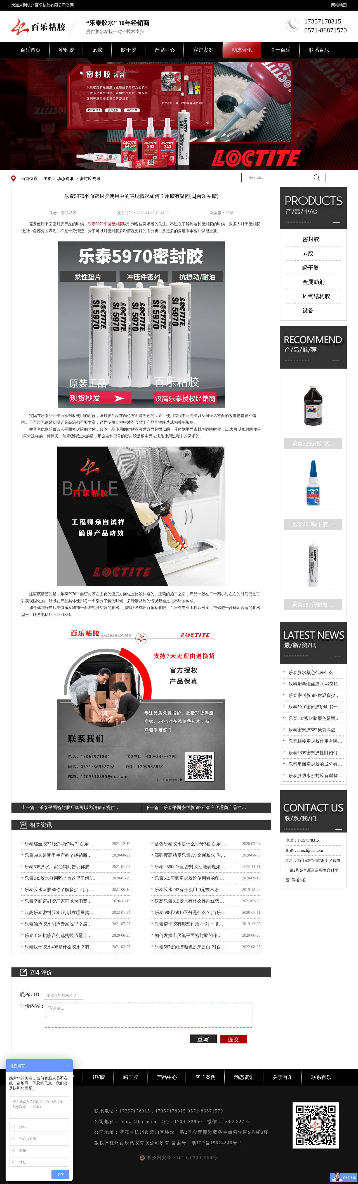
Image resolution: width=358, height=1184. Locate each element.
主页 (47, 178)
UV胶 (99, 1077)
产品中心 (165, 50)
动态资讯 (242, 50)
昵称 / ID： (32, 994)
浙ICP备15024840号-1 (217, 1142)
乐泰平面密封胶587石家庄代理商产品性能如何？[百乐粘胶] (204, 808)
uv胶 (98, 50)
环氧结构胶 (316, 296)
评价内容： (32, 1006)
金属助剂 (313, 282)
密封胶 (66, 50)
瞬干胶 (128, 50)
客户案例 (203, 50)
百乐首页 (30, 50)
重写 (203, 1039)
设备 (308, 310)
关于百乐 (280, 50)
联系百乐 (319, 50)
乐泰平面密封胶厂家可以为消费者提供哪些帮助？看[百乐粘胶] (79, 808)
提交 (234, 1039)
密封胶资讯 (89, 178)
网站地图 (339, 5)
